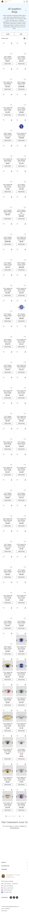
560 (19, 816)
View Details (7, 63)
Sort (21, 34)
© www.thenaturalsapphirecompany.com (10, 906)
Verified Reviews (14, 828)
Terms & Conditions (5, 908)
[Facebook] (13, 897)
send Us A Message (8, 885)
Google (22, 826)
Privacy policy (4, 910)
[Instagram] (17, 897)
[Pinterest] (10, 897)
